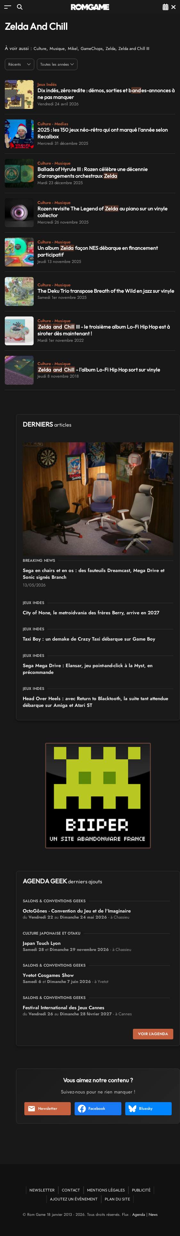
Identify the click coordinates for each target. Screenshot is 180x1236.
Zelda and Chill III (134, 48)
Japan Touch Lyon (42, 943)
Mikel (73, 48)
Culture (40, 48)
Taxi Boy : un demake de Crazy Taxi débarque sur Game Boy (89, 639)
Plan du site (117, 1199)
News (153, 1214)
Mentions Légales (106, 1190)
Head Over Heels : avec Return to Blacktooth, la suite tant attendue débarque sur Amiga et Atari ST (95, 702)
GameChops (91, 48)
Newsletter (42, 1109)
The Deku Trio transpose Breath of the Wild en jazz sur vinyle (105, 291)
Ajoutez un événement (74, 1199)
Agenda (138, 1214)
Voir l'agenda (153, 1034)
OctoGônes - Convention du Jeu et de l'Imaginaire (77, 910)
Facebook (91, 1109)
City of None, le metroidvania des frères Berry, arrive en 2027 (91, 612)
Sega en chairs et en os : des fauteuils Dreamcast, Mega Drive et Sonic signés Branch (93, 574)
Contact (71, 1190)
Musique (57, 48)
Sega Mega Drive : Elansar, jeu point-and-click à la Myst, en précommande (87, 669)
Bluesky (140, 1109)
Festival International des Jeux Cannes (63, 1007)
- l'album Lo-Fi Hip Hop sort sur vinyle (98, 369)
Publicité (141, 1190)
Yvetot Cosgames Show (48, 975)
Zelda (110, 48)
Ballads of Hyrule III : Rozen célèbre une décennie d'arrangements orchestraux (92, 172)
